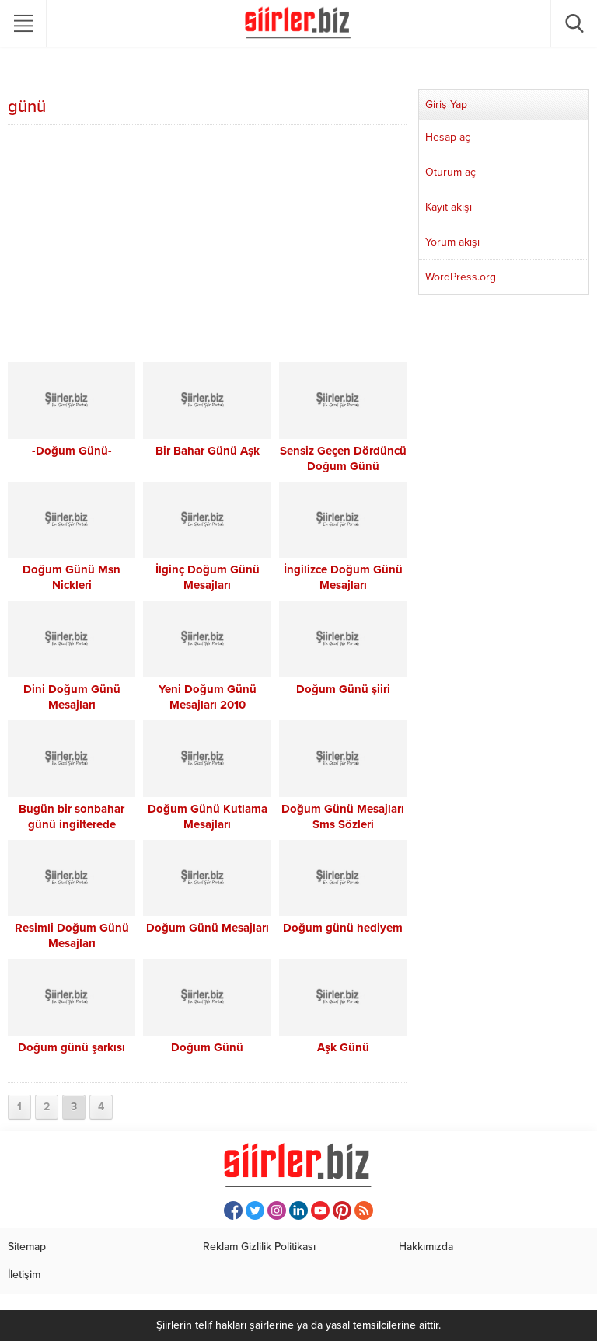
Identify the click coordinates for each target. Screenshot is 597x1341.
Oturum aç (450, 172)
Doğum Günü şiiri (343, 689)
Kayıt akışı (448, 207)
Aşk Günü (343, 1047)
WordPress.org (460, 277)
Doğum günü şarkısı (71, 1047)
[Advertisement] (207, 245)
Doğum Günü (207, 1047)
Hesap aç (447, 137)
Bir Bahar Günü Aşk (207, 451)
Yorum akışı (452, 242)
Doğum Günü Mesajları (207, 928)
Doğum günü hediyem (343, 928)
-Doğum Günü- (72, 451)
